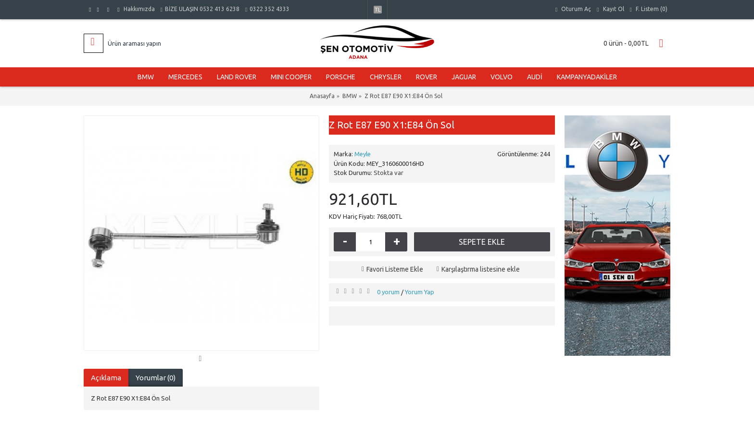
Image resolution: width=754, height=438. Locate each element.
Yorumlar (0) (156, 378)
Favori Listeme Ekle (394, 269)
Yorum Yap (419, 291)
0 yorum (388, 291)
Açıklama (106, 378)
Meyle (362, 153)
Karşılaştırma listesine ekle (480, 269)
